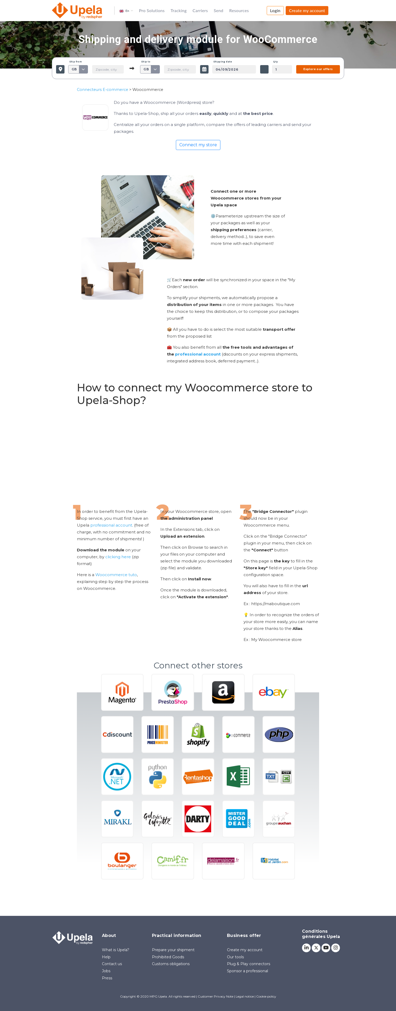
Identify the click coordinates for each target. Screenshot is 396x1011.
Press (107, 978)
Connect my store (198, 144)
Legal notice (245, 996)
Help (106, 957)
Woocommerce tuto (116, 574)
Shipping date (222, 61)
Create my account (307, 10)
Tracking (179, 10)
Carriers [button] (200, 10)
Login (275, 10)
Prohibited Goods (168, 957)
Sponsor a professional (247, 971)
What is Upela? (115, 949)
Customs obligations (171, 963)
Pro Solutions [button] (152, 10)
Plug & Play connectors (248, 963)
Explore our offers (318, 69)
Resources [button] (239, 10)
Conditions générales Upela (321, 934)
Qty (275, 61)
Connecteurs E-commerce (102, 89)
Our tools (235, 957)
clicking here (118, 556)
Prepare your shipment (173, 949)
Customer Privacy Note (215, 996)
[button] (126, 10)
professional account (111, 525)
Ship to (146, 61)
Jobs (106, 971)
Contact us (112, 963)
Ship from (75, 61)
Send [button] (218, 10)
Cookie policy (266, 996)
